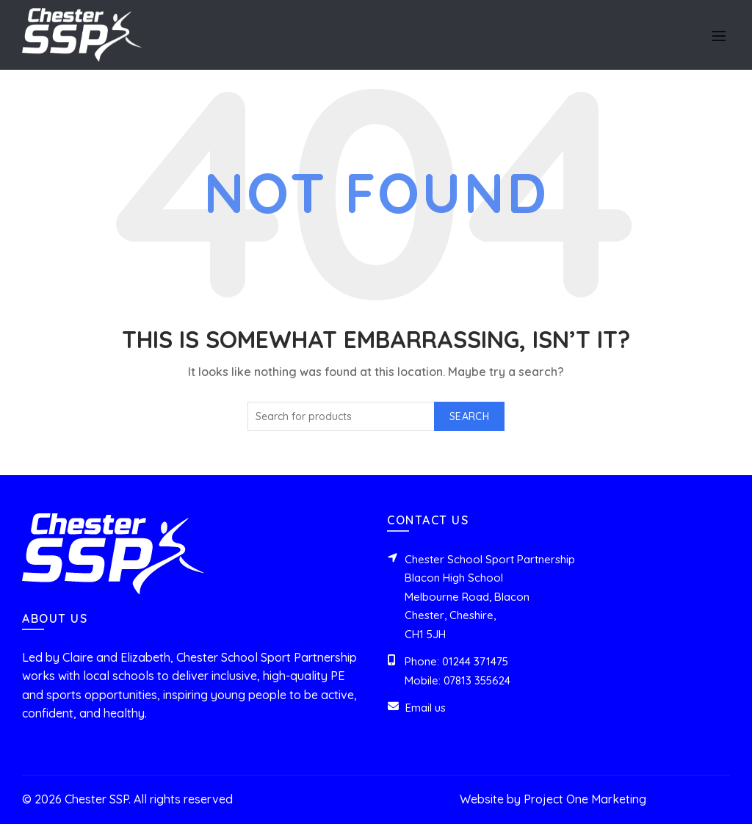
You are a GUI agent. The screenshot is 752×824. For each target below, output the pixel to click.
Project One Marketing (585, 799)
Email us (425, 708)
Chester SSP (97, 799)
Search (469, 416)
